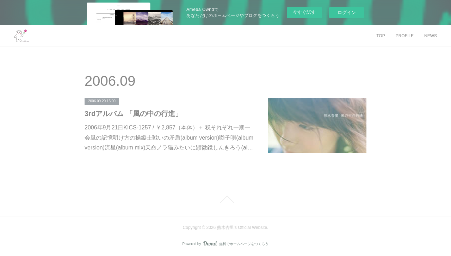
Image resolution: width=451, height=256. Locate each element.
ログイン (347, 12)
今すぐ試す (304, 12)
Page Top (225, 199)
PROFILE (405, 35)
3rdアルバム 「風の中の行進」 (133, 113)
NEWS (430, 35)
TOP (380, 35)
